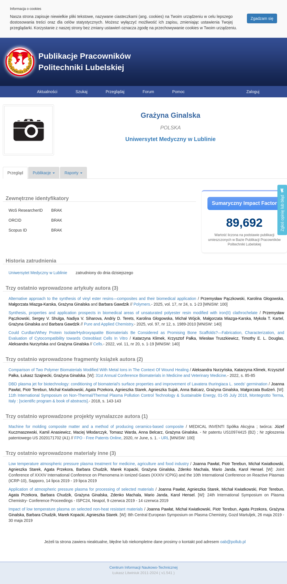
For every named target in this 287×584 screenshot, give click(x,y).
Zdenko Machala (193, 469)
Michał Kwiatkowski (66, 389)
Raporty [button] (73, 173)
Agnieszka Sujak (163, 389)
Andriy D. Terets (119, 318)
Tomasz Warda (122, 432)
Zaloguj (252, 91)
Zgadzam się (262, 18)
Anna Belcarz (151, 432)
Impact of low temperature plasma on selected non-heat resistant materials (76, 509)
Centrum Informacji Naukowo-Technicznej (143, 567)
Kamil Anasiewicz (55, 432)
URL (165, 438)
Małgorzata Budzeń (257, 389)
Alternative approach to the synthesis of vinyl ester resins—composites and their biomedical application (102, 298)
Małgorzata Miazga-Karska (32, 304)
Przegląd (15, 173)
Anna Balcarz (192, 389)
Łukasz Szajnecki (36, 375)
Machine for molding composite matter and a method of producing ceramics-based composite (96, 426)
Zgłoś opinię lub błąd (282, 209)
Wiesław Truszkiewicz (218, 338)
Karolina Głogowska (265, 298)
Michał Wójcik (187, 318)
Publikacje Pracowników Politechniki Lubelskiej (84, 62)
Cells (97, 344)
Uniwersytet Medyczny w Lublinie (170, 139)
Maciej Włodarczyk (90, 432)
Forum (148, 91)
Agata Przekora (99, 389)
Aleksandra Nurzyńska (28, 344)
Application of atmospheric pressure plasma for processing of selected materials (81, 489)
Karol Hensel (251, 469)
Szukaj (82, 91)
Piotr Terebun (35, 389)
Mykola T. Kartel (268, 318)
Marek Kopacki (124, 469)
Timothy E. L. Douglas (262, 338)
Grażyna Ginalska (74, 304)
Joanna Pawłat (206, 463)
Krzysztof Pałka (182, 338)
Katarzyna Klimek (149, 338)
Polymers (142, 304)
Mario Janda (224, 469)
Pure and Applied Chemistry (108, 324)
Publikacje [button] (44, 173)
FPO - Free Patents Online (97, 438)
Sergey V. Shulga (48, 318)
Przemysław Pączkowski (222, 298)
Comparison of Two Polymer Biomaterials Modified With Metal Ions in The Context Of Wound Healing (99, 369)
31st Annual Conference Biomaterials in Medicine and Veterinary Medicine (161, 375)
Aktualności (47, 91)
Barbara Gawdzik (114, 304)
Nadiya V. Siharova (84, 318)
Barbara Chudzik (91, 469)
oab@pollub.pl (233, 541)
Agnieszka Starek (130, 389)
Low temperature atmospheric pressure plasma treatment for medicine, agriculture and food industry (99, 463)
